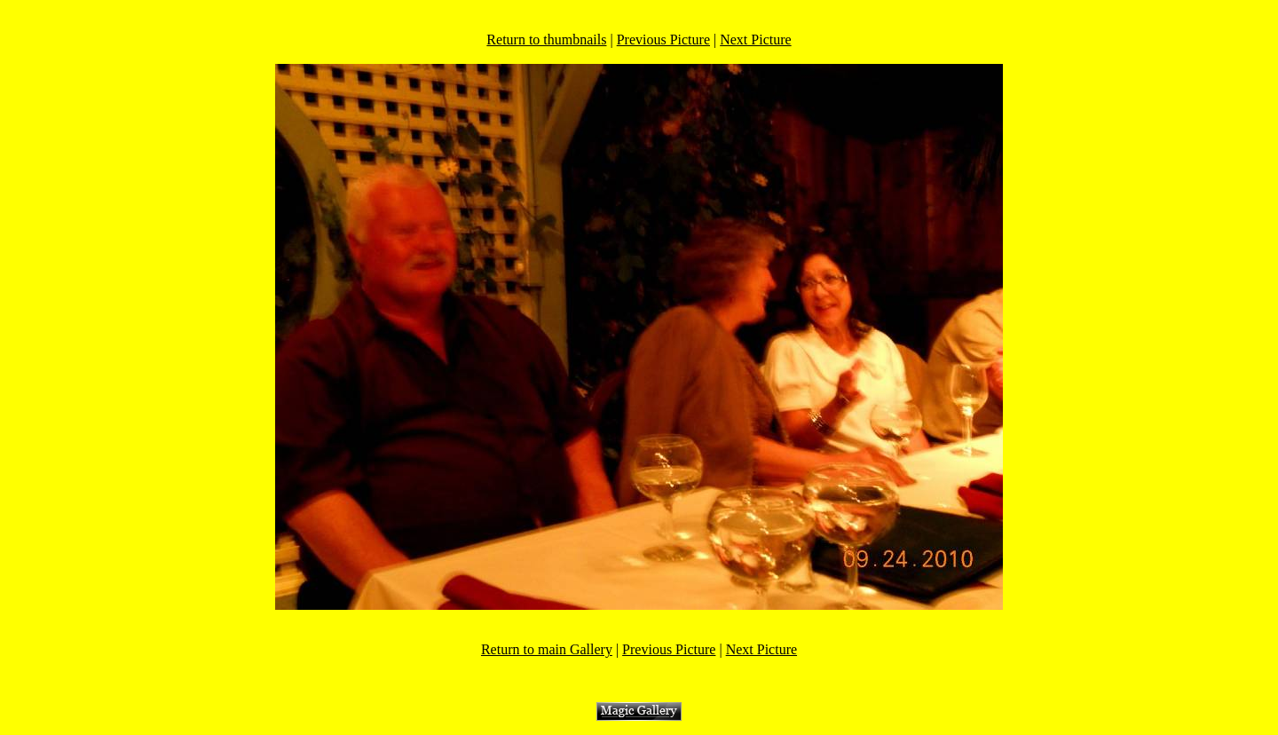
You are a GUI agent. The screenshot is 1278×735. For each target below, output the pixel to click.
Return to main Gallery (546, 649)
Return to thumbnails (546, 39)
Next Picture (755, 39)
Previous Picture (663, 39)
